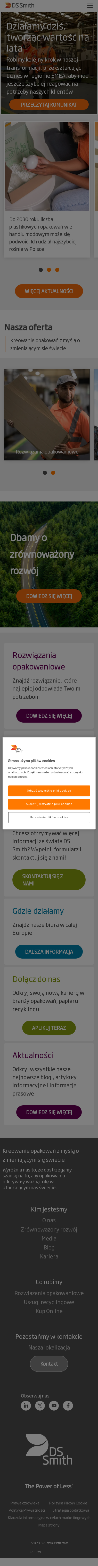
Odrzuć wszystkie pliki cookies (49, 791)
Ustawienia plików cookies (49, 817)
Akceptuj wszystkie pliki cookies (49, 804)
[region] (49, 783)
